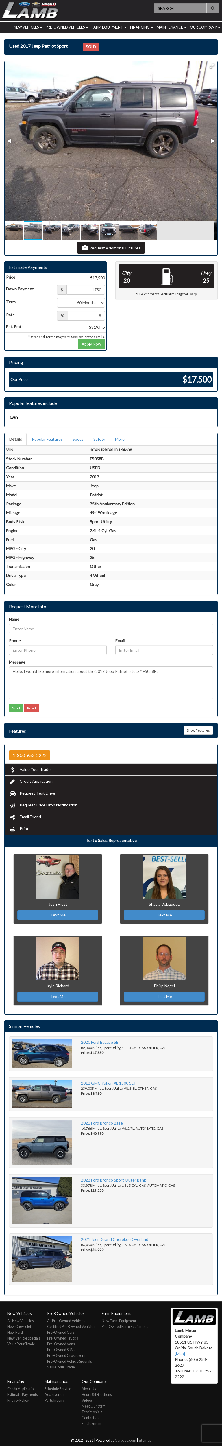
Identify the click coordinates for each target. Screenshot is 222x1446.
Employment (91, 1423)
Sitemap (144, 1440)
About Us (89, 1389)
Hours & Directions (97, 1394)
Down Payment (20, 288)
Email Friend (25, 816)
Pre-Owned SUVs (61, 1350)
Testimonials (92, 1412)
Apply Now (91, 343)
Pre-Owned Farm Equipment (125, 1326)
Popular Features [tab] (47, 439)
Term (11, 301)
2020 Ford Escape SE (100, 1042)
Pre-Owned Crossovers (66, 1355)
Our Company (205, 27)
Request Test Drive (32, 793)
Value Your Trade (30, 769)
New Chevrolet (19, 1326)
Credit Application (31, 781)
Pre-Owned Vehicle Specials (69, 1361)
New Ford (15, 1332)
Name (14, 619)
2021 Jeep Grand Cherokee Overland (114, 1239)
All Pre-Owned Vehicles (66, 1321)
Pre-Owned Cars (61, 1332)
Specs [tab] (78, 439)
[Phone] (58, 650)
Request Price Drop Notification (43, 804)
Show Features (198, 730)
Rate (10, 314)
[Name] (111, 628)
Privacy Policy (18, 1400)
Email (120, 640)
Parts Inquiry (54, 1400)
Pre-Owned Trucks (62, 1338)
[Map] (180, 1353)
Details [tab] (15, 439)
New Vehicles (28, 27)
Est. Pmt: (14, 326)
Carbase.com (125, 1440)
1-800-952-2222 (30, 755)
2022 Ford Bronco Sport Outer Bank (113, 1179)
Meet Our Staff (93, 1406)
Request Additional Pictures (111, 247)
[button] (212, 66)
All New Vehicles (20, 1321)
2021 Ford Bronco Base (102, 1122)
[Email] (164, 650)
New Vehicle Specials (23, 1338)
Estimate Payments (22, 1394)
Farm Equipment (109, 27)
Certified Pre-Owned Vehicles (71, 1326)
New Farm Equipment (119, 1321)
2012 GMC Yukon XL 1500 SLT (108, 1083)
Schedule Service (58, 1389)
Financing (141, 27)
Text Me (58, 914)
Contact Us (90, 1418)
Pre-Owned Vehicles (67, 27)
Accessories (54, 1394)
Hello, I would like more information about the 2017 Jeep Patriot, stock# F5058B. (111, 682)
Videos (87, 1400)
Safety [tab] (99, 439)
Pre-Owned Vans (61, 1344)
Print (19, 828)
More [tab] (120, 439)
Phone (15, 640)
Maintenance (171, 27)
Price (10, 277)
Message (17, 661)
